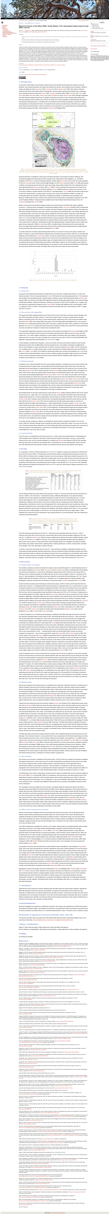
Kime (75, 183)
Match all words (95, 25)
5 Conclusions (5, 29)
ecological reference (38, 65)
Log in (92, 36)
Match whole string (96, 26)
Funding (4, 35)
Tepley (52, 865)
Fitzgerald (73, 868)
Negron (63, 865)
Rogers (68, 347)
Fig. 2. (31, 280)
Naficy (31, 95)
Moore (20, 95)
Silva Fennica (21, 20)
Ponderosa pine (24, 65)
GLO (56, 65)
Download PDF (43, 74)
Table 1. (27, 470)
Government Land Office (48, 65)
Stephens (66, 95)
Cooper (44, 93)
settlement (30, 65)
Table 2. (31, 518)
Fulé (71, 93)
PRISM (35, 841)
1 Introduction (5, 25)
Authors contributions (7, 34)
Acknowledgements (7, 31)
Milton (72, 857)
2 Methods (4, 26)
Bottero (70, 836)
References (5, 36)
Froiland (50, 296)
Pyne (79, 770)
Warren (32, 181)
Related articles (94, 51)
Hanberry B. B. (28, 30)
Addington (60, 89)
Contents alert (93, 41)
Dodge (60, 633)
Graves (55, 189)
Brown (24, 218)
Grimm (24, 351)
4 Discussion (5, 28)
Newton (62, 183)
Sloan (80, 93)
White (27, 321)
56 (26, 20)
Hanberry (28, 370)
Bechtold (73, 331)
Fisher (70, 740)
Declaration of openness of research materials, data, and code (9, 33)
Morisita (56, 370)
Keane (37, 89)
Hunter (81, 868)
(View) (25, 67)
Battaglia (54, 95)
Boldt (54, 814)
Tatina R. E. (21, 30)
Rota (51, 746)
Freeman (44, 659)
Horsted (37, 202)
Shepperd (51, 108)
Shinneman (66, 207)
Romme (30, 855)
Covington (52, 93)
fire (19, 65)
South (27, 323)
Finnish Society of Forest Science (58, 1212)
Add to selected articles (83, 20)
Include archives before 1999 (97, 28)
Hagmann (42, 95)
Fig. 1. (23, 169)
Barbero (72, 799)
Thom (23, 870)
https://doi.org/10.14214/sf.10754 (39, 31)
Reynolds (48, 89)
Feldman (82, 298)
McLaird (62, 181)
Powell (31, 351)
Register (92, 31)
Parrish (27, 705)
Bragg (31, 870)
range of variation (61, 65)
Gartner (56, 703)
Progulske (21, 202)
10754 (35, 20)
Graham (53, 594)
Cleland (40, 236)
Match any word (95, 24)
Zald (69, 797)
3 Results (4, 27)
